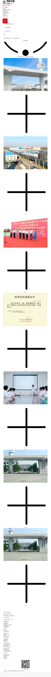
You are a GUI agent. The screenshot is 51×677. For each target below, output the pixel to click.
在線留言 (5, 657)
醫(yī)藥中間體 (6, 635)
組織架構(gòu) (6, 626)
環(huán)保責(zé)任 (7, 646)
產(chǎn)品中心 (6, 633)
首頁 (13, 38)
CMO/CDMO (6, 637)
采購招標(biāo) (6, 649)
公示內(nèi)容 (6, 631)
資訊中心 (5, 629)
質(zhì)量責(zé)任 (7, 644)
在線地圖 (5, 658)
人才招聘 (5, 652)
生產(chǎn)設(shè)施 (7, 624)
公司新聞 (5, 630)
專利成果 (5, 641)
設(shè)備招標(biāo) (7, 651)
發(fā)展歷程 (17, 38)
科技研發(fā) (6, 638)
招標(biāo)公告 (6, 648)
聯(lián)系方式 (6, 655)
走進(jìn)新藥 (6, 621)
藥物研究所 (6, 640)
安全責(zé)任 (6, 645)
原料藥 (5, 634)
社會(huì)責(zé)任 (7, 643)
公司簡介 (5, 622)
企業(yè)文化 (6, 627)
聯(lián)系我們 (6, 654)
